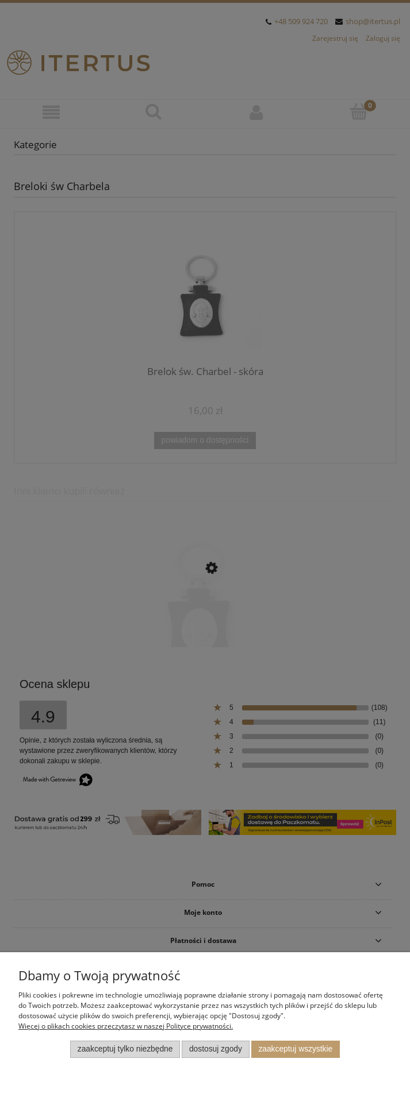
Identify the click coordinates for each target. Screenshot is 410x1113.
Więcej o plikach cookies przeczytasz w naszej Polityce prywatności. (125, 1026)
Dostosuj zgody (215, 1049)
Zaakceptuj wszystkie (295, 1049)
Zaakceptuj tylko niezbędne (125, 1049)
